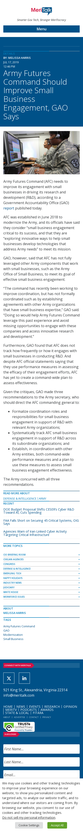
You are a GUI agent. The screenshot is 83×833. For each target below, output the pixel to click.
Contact (34, 717)
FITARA (38, 713)
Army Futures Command (19, 626)
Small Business (13, 639)
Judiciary (8, 587)
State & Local (17, 713)
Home (8, 706)
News (20, 706)
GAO (6, 630)
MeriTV (11, 710)
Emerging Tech (12, 573)
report (8, 208)
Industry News (12, 582)
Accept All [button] (57, 825)
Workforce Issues (14, 596)
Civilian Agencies (13, 559)
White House (10, 592)
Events (35, 706)
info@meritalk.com (18, 695)
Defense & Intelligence (20, 499)
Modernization (13, 635)
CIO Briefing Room (14, 554)
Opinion (70, 706)
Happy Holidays (13, 578)
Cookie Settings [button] (29, 825)
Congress (9, 564)
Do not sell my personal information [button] (28, 817)
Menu (41, 29)
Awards (47, 710)
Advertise (19, 717)
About (6, 717)
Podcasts (28, 710)
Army (42, 499)
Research (52, 706)
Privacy (46, 717)
